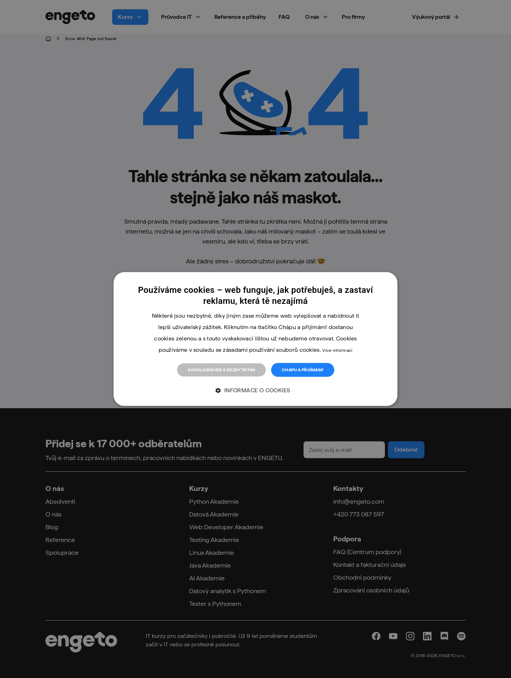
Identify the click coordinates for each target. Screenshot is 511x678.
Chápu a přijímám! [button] (303, 369)
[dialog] (255, 339)
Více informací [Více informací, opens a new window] (337, 350)
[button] (255, 390)
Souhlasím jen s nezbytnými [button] (221, 369)
